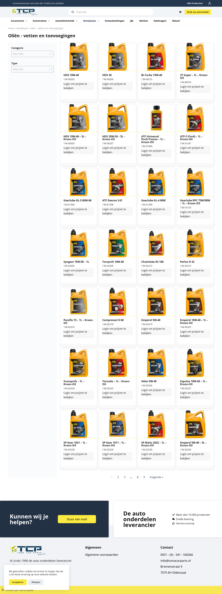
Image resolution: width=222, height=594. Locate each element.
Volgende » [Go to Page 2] (156, 477)
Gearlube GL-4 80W (153, 200)
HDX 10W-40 (71, 75)
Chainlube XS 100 (152, 261)
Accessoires (19, 21)
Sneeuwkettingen (114, 20)
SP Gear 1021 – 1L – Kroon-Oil (75, 444)
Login (66, 84)
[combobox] (30, 54)
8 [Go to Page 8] (137, 477)
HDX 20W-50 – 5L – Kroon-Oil (113, 138)
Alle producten (195, 3)
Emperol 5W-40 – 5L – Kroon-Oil (193, 444)
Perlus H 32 (187, 261)
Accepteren (17, 582)
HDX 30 (107, 75)
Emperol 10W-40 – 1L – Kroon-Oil (194, 321)
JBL (132, 20)
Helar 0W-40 (149, 381)
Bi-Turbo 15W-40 (151, 75)
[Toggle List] (51, 54)
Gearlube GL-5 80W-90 (77, 200)
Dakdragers (160, 20)
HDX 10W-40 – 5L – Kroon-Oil (74, 138)
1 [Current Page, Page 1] (111, 477)
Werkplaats (91, 21)
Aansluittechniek (67, 21)
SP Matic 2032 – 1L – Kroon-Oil (153, 444)
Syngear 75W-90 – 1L (76, 261)
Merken (143, 20)
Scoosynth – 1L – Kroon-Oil (73, 383)
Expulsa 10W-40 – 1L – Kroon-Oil (193, 383)
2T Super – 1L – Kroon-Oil (194, 76)
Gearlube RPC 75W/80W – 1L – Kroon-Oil (195, 202)
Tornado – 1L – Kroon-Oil (116, 383)
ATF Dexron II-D (112, 200)
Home (11, 28)
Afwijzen (36, 582)
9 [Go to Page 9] (144, 477)
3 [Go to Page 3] (124, 477)
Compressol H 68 (113, 320)
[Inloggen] (209, 3)
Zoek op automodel (198, 12)
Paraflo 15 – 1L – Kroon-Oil (78, 321)
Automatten (42, 21)
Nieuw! (176, 20)
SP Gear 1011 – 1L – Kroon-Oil (114, 444)
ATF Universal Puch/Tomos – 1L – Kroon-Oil (153, 139)
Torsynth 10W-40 (113, 261)
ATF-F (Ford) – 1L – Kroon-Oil (191, 138)
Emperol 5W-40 (150, 320)
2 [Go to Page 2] (118, 477)
